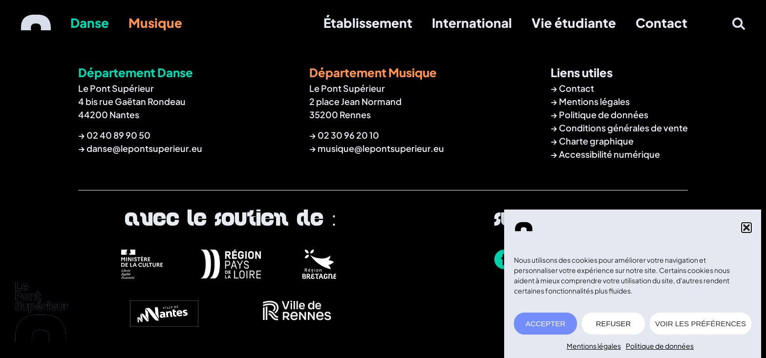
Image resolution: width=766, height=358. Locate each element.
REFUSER (613, 325)
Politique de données (660, 348)
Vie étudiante (574, 23)
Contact (661, 23)
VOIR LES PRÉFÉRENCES (700, 325)
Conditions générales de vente (623, 127)
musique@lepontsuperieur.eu (381, 148)
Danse (89, 23)
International (472, 23)
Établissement (367, 23)
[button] (746, 230)
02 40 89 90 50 (118, 135)
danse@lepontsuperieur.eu (144, 148)
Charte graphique (596, 141)
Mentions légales (594, 348)
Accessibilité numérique (609, 154)
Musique (155, 23)
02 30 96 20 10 (348, 135)
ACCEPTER (546, 325)
